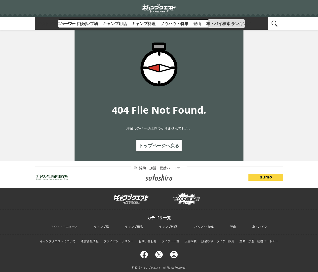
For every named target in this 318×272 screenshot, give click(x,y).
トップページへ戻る (159, 145)
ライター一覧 (170, 241)
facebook (144, 254)
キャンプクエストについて (58, 241)
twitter (159, 254)
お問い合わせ (148, 241)
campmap (186, 196)
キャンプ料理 (144, 23)
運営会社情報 (90, 241)
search (275, 23)
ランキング (241, 23)
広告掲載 (191, 241)
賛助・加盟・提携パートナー (258, 241)
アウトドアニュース (55, 23)
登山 (197, 23)
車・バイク (216, 23)
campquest (131, 197)
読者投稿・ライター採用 (217, 241)
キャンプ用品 (115, 23)
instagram (174, 254)
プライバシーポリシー (118, 241)
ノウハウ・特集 (174, 23)
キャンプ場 (88, 23)
